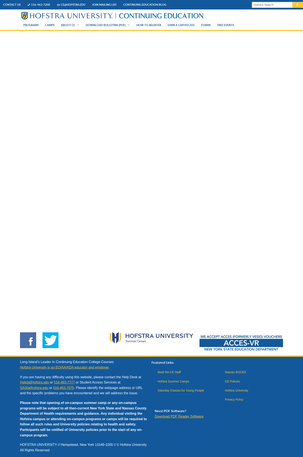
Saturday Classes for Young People (181, 390)
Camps (49, 25)
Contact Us (12, 4)
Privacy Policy (234, 399)
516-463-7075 (63, 388)
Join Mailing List (104, 4)
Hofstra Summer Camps (173, 381)
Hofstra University (236, 390)
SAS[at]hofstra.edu (34, 388)
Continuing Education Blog (144, 4)
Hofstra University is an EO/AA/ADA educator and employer (64, 367)
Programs (31, 25)
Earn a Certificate (181, 25)
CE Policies (232, 381)
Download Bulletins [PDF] (106, 25)
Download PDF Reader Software (179, 416)
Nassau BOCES (235, 372)
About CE (68, 25)
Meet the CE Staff (169, 372)
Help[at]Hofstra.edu (34, 382)
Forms (206, 25)
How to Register (148, 25)
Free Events (225, 25)
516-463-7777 (64, 382)
